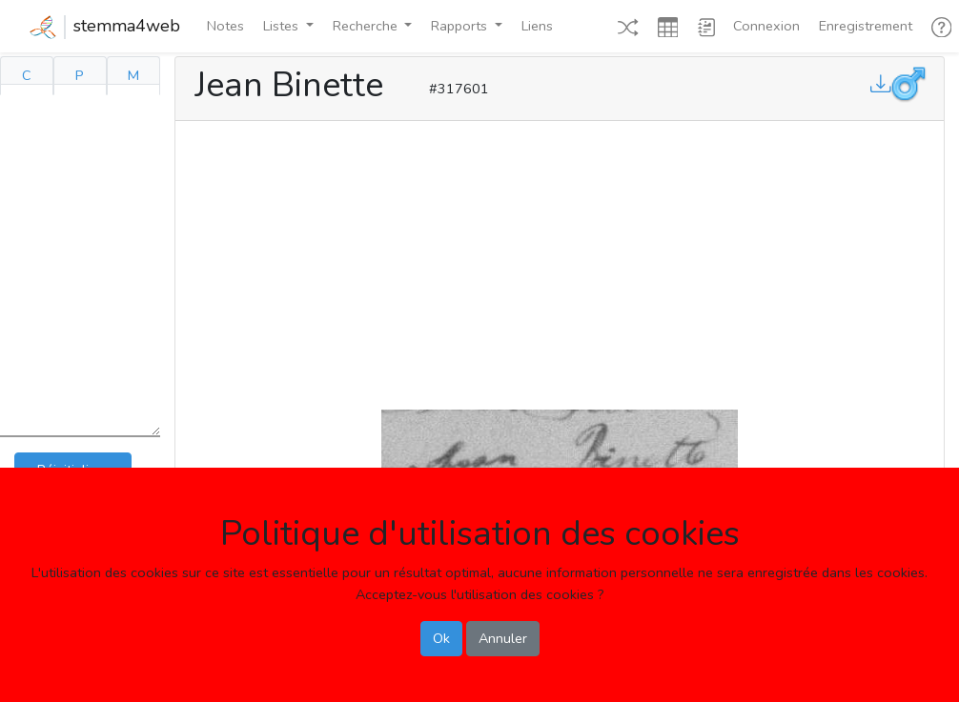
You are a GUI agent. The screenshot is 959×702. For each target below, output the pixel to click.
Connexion (766, 25)
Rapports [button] (461, 25)
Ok (441, 638)
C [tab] (26, 75)
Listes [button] (282, 25)
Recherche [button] (367, 25)
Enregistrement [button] (865, 25)
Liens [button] (537, 25)
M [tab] (133, 75)
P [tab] (79, 75)
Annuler (503, 638)
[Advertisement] (559, 261)
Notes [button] (225, 25)
